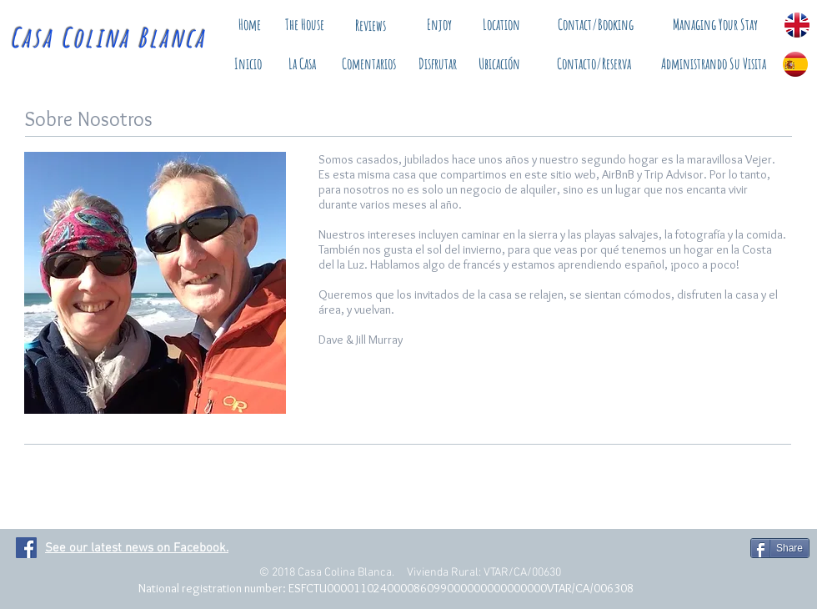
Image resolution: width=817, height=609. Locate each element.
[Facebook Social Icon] (26, 547)
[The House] (304, 25)
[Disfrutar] (438, 64)
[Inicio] (247, 64)
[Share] (779, 548)
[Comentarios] (368, 64)
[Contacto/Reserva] (594, 64)
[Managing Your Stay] (715, 25)
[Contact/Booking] (596, 25)
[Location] (501, 25)
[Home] (249, 25)
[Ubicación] (499, 64)
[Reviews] (370, 25)
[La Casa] (302, 64)
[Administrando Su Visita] (713, 64)
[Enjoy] (439, 25)
